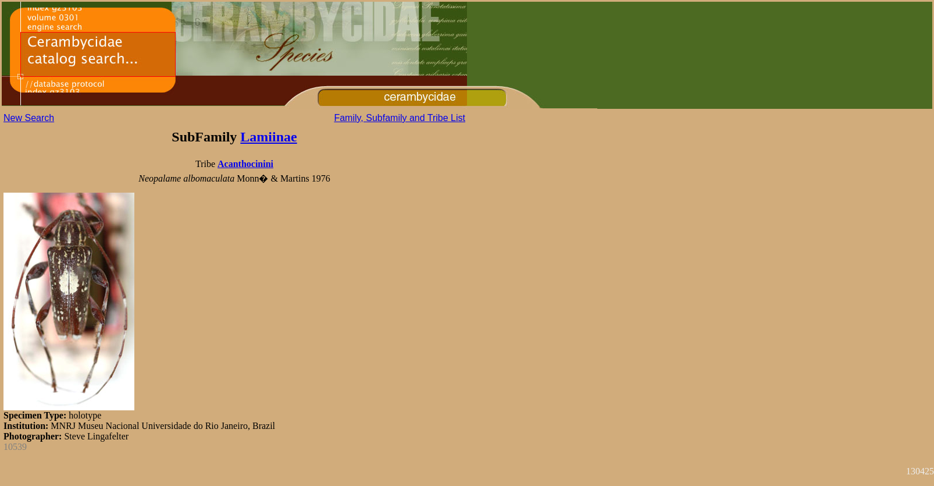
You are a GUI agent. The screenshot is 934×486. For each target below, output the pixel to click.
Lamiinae (268, 136)
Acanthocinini (245, 164)
